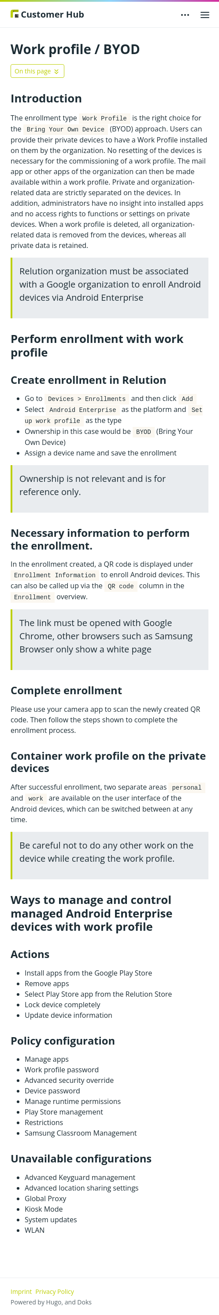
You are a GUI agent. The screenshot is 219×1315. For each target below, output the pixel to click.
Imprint (21, 1291)
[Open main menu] (205, 14)
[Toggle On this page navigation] (37, 71)
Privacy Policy (54, 1291)
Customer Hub (47, 14)
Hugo (54, 1302)
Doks (84, 1302)
